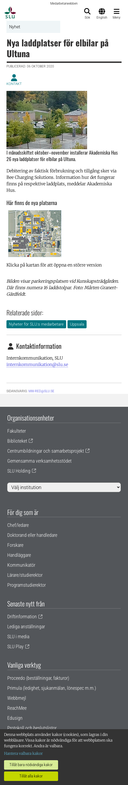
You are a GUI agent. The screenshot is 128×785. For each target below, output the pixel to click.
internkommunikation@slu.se (37, 364)
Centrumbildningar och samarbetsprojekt (45, 451)
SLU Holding (18, 471)
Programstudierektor (26, 585)
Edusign (15, 718)
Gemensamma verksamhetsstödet (39, 461)
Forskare (15, 545)
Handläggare (19, 555)
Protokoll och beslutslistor (31, 728)
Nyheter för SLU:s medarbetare (36, 324)
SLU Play (15, 646)
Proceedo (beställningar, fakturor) (38, 678)
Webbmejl (16, 698)
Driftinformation (22, 616)
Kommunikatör (21, 565)
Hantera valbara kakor (23, 753)
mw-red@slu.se (41, 391)
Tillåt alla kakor (31, 776)
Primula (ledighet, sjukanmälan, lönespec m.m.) (51, 688)
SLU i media (18, 636)
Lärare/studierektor (24, 575)
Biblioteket (17, 441)
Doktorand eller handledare (32, 535)
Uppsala (77, 324)
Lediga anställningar (26, 626)
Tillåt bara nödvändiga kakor (31, 764)
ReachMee (17, 708)
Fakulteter (16, 431)
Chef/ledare (18, 525)
